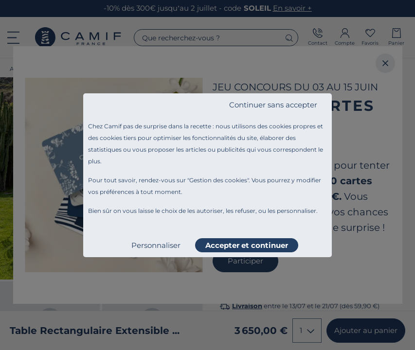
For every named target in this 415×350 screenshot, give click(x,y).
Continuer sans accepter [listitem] (273, 104)
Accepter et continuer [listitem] (246, 245)
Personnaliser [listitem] (155, 245)
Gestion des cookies (218, 180)
